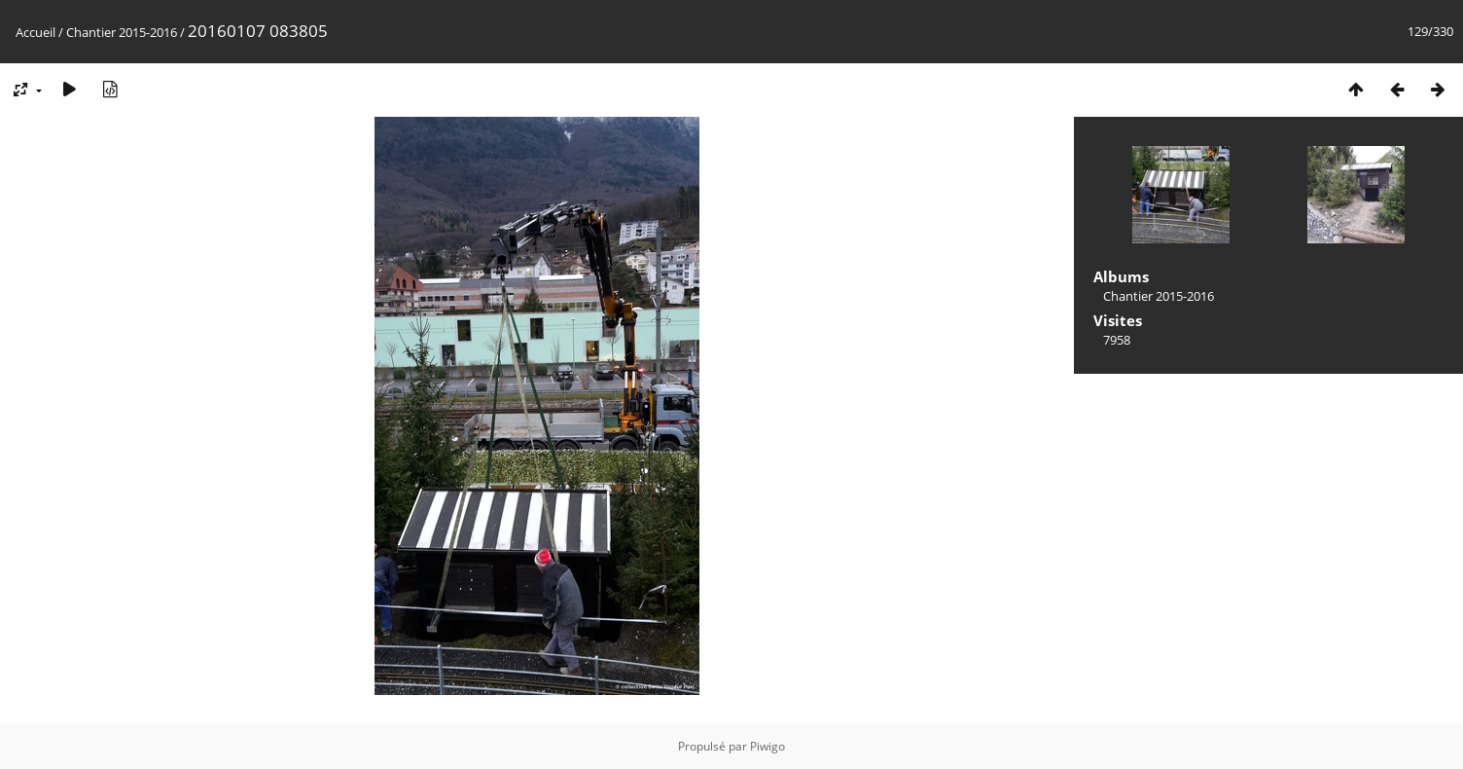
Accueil (35, 32)
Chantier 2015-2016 (121, 32)
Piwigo (767, 746)
